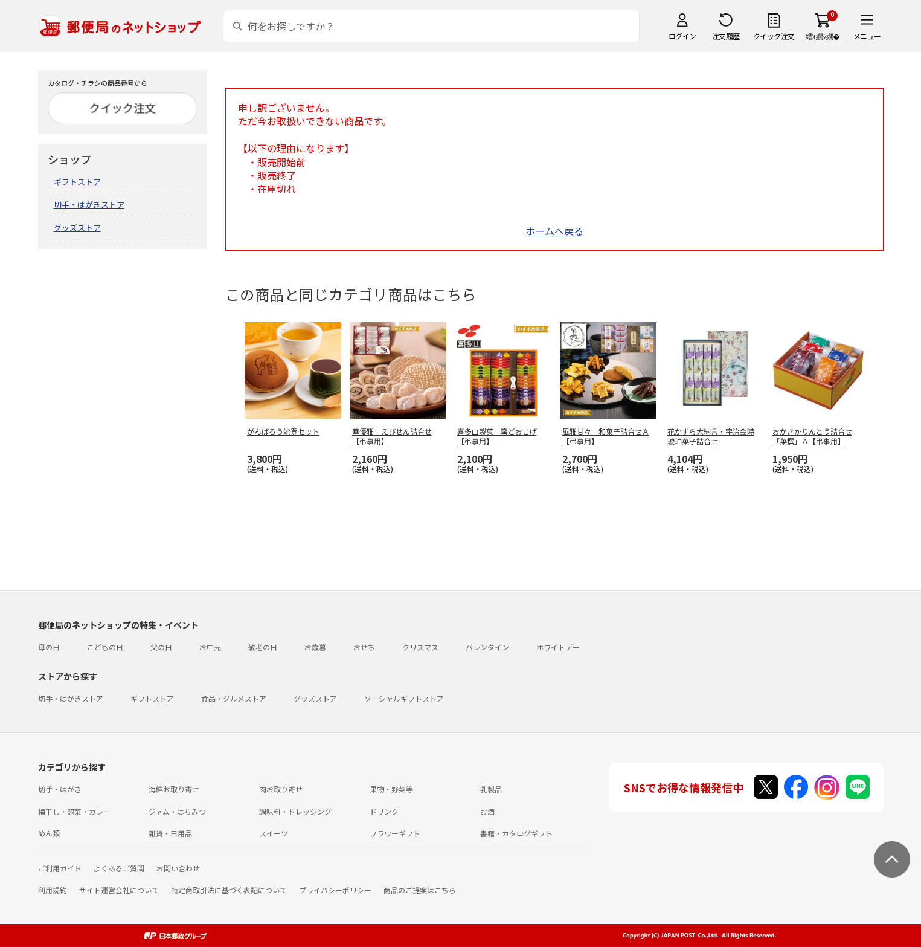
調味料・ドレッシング (295, 811)
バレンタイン (487, 647)
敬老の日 (262, 647)
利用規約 (52, 890)
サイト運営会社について (119, 890)
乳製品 (491, 789)
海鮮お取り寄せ (174, 789)
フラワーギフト (395, 833)
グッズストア (77, 227)
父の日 (161, 647)
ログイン (682, 36)
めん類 (49, 833)
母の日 (49, 647)
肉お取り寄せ (281, 789)
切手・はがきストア (89, 204)
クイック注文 (774, 36)
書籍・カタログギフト (516, 833)
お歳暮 (315, 647)
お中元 (210, 647)
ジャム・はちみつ (177, 811)
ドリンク (384, 811)
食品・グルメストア (233, 698)
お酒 (487, 811)
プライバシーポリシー (335, 890)
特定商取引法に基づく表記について (229, 890)
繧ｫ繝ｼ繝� (823, 36)
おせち (364, 647)
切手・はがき (60, 789)
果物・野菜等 (391, 789)
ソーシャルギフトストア (404, 698)
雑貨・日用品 (170, 833)
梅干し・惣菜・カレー (74, 811)
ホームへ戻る (554, 231)
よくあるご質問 (119, 868)
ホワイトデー (558, 647)
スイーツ (273, 833)
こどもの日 (105, 647)
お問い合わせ (178, 868)
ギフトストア (77, 181)
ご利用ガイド (60, 868)
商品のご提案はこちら (419, 890)
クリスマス (420, 647)
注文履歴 (726, 36)
